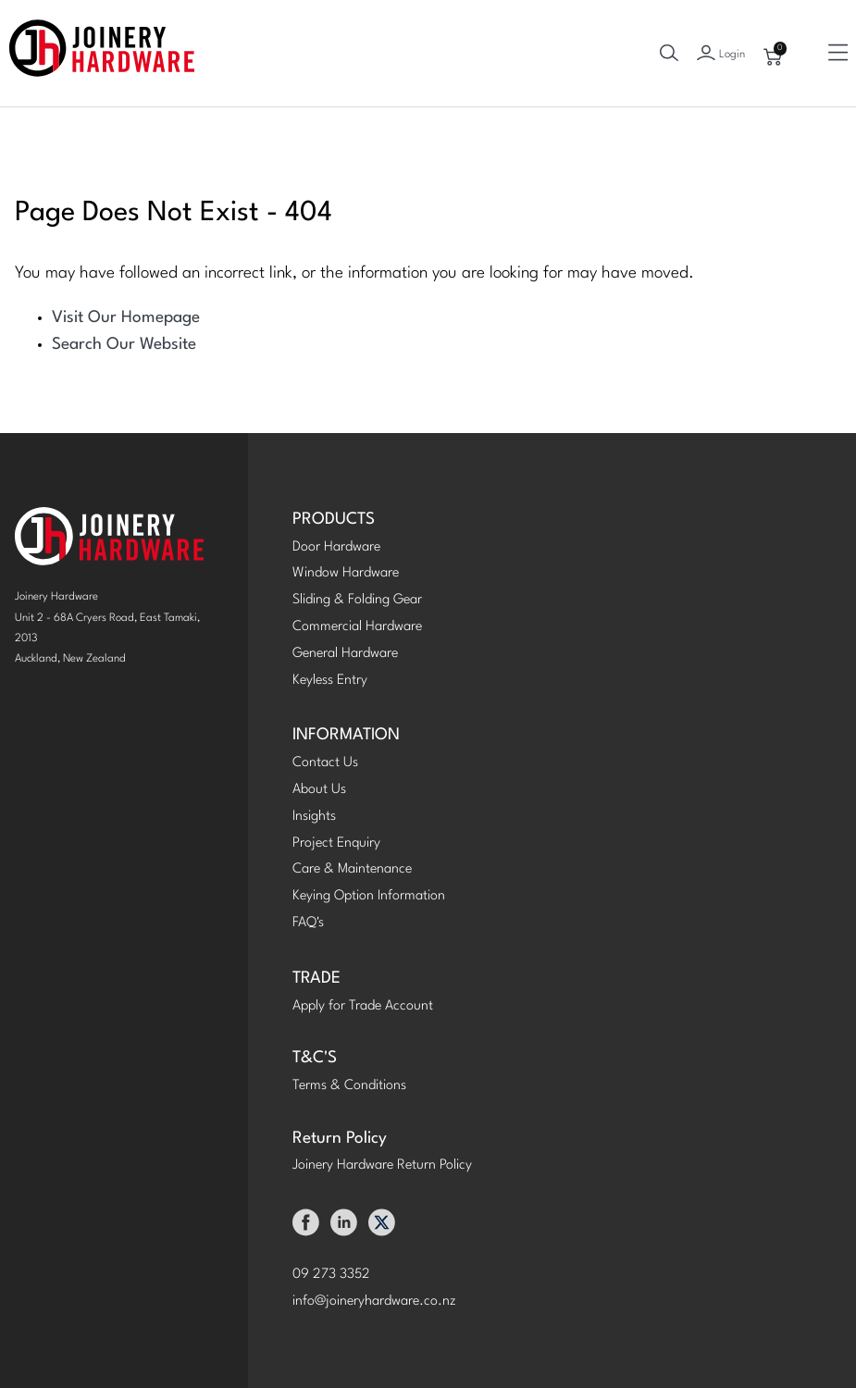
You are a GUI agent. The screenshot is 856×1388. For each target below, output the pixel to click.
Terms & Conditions (349, 1086)
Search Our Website (124, 345)
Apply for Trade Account (362, 1006)
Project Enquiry (336, 843)
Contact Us (325, 763)
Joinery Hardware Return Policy (382, 1165)
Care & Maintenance (352, 869)
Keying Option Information (368, 896)
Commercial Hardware (357, 627)
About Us (319, 790)
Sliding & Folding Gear (357, 600)
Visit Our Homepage (126, 318)
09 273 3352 (331, 1275)
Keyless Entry (329, 681)
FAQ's (308, 923)
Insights (314, 817)
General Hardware (345, 654)
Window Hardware (345, 573)
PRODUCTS (333, 519)
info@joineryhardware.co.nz (374, 1301)
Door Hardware (336, 547)
